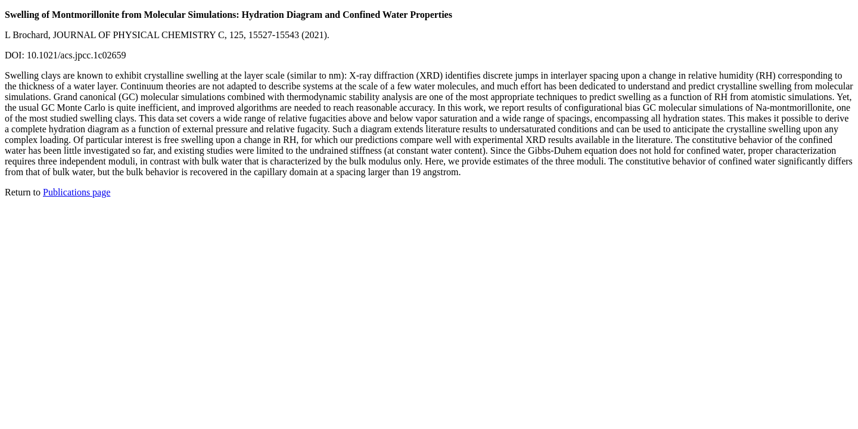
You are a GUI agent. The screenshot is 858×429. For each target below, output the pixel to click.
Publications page (76, 192)
